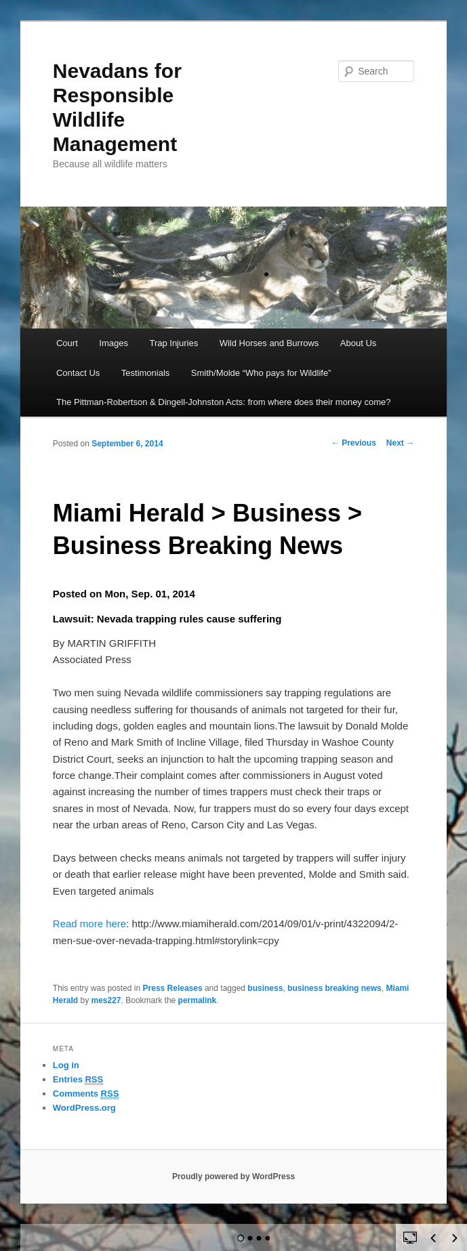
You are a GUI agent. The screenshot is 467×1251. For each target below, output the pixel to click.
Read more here (89, 923)
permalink (197, 1000)
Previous (353, 443)
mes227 (106, 1000)
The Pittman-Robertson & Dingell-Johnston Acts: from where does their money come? (223, 402)
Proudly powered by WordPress (233, 1176)
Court (67, 343)
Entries (78, 1079)
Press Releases (173, 988)
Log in (66, 1065)
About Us (358, 343)
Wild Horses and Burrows (269, 343)
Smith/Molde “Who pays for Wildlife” (261, 373)
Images (113, 343)
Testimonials (145, 373)
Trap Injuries (173, 343)
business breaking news (334, 988)
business (265, 988)
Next (400, 443)
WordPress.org (84, 1108)
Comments (86, 1093)
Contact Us (78, 373)
